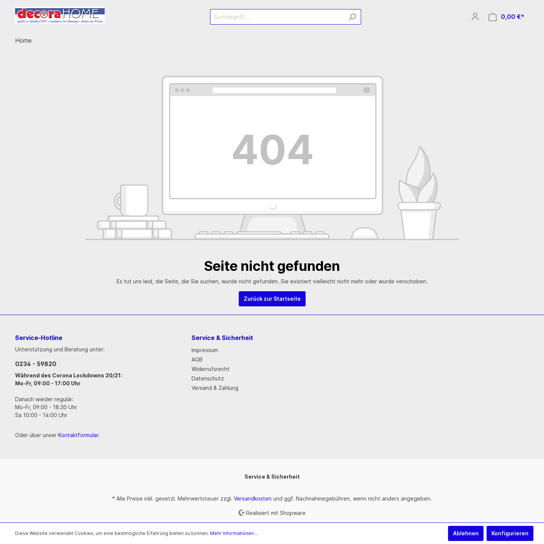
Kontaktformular (78, 435)
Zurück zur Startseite (272, 298)
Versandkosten (253, 498)
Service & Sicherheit (272, 476)
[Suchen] (352, 17)
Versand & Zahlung (215, 388)
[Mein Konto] (475, 16)
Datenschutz (208, 378)
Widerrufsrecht (211, 369)
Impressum (205, 350)
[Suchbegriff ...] (277, 17)
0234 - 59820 (35, 364)
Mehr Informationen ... (234, 533)
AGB (197, 359)
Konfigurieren (510, 533)
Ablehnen (466, 533)
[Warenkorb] (506, 16)
